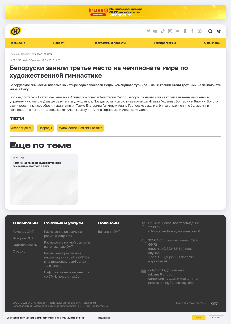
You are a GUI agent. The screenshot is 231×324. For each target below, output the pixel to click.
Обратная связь (25, 245)
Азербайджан (21, 128)
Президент (17, 42)
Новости (59, 42)
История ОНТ (23, 238)
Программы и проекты (110, 42)
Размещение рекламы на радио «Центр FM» (63, 234)
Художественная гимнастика (80, 128)
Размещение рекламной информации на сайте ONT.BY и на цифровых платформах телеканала (66, 259)
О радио (19, 251)
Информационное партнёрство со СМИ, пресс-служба (67, 274)
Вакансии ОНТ (109, 232)
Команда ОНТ (23, 232)
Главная (14, 54)
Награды (45, 128)
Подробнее (104, 317)
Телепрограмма (165, 42)
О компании (212, 42)
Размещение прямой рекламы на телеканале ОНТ (67, 244)
